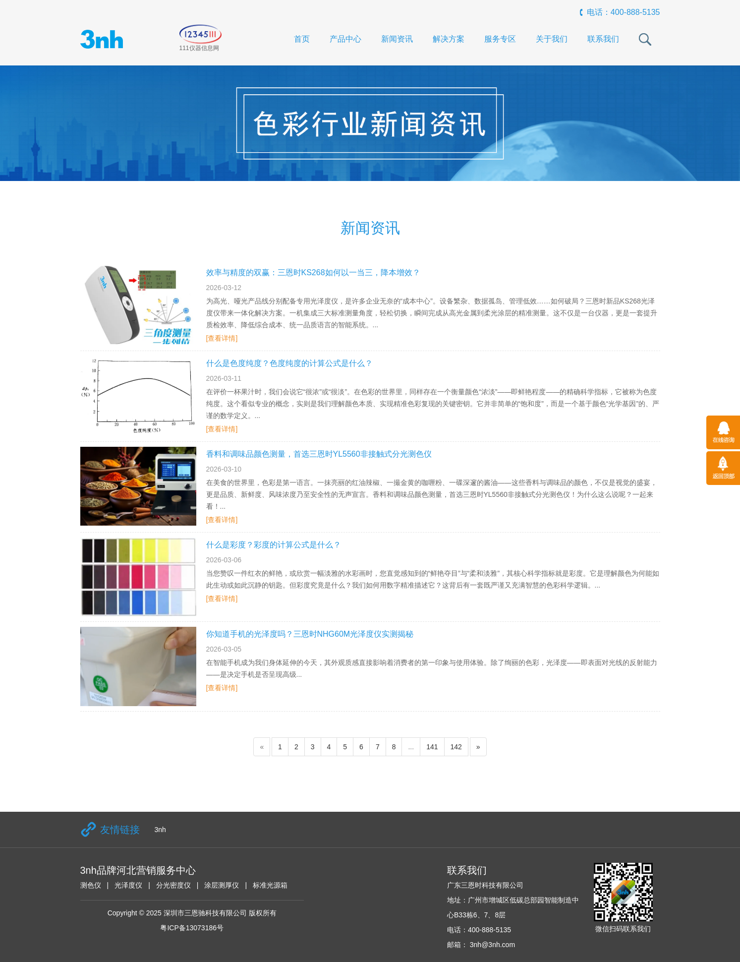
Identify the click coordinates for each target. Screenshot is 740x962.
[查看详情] (222, 338)
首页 (302, 39)
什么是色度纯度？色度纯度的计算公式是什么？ (289, 363)
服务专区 (500, 39)
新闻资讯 (397, 39)
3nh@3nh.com (491, 945)
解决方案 (448, 39)
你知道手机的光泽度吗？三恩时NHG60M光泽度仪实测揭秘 (310, 634)
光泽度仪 (128, 885)
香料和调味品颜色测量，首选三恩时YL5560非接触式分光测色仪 (319, 454)
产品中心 (345, 39)
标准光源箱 (270, 885)
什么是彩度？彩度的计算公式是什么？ (273, 545)
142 (456, 747)
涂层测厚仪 (221, 885)
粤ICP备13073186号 (192, 928)
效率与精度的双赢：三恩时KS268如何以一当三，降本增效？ (313, 272)
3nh (160, 830)
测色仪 (90, 885)
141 (432, 747)
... (411, 747)
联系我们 (603, 39)
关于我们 (552, 39)
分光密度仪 (173, 885)
